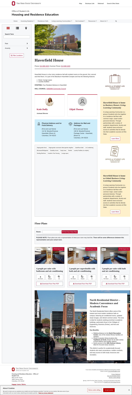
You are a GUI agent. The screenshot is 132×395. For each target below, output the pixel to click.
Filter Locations (17, 55)
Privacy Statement (115, 374)
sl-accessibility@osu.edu (114, 371)
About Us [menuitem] (104, 21)
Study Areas (63, 150)
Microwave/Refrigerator (42, 150)
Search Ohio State (113, 3)
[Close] (129, 390)
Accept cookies (109, 390)
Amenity (7, 48)
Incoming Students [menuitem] (27, 21)
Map (80, 3)
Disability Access (54, 150)
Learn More (114, 139)
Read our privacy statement (45, 393)
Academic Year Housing (53, 153)
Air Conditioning (89, 147)
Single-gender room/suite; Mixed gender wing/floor (61, 147)
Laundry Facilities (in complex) (81, 150)
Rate (6, 43)
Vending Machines (41, 153)
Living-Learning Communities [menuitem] (62, 21)
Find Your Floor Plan (69, 232)
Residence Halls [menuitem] (43, 21)
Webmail (101, 3)
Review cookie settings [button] (114, 377)
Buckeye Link (89, 3)
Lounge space (64, 153)
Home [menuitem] (16, 21)
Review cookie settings (94, 390)
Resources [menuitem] (92, 21)
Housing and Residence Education (35, 14)
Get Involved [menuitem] (80, 21)
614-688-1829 (44, 66)
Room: (38, 232)
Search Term (9, 34)
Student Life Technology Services (112, 382)
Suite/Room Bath (79, 147)
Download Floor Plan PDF (47, 284)
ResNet (70, 150)
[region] (66, 390)
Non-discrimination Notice (113, 376)
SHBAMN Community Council (56, 89)
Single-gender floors (42, 147)
